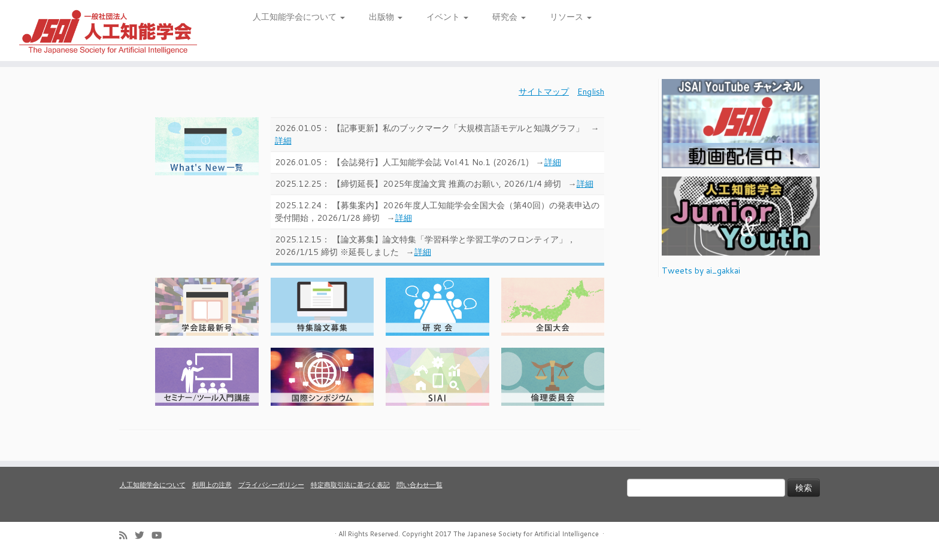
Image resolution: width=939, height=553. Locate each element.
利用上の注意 (212, 485)
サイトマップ (544, 92)
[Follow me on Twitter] (143, 535)
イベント (447, 17)
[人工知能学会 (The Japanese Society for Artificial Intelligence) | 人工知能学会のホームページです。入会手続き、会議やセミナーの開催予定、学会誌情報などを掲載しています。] (108, 30)
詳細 (283, 141)
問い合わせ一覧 (419, 485)
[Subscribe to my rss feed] (127, 535)
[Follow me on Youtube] (160, 535)
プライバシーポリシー (271, 485)
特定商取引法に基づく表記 (350, 485)
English (590, 92)
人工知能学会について (299, 17)
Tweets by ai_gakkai (701, 270)
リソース (571, 17)
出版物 (385, 17)
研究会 (509, 17)
